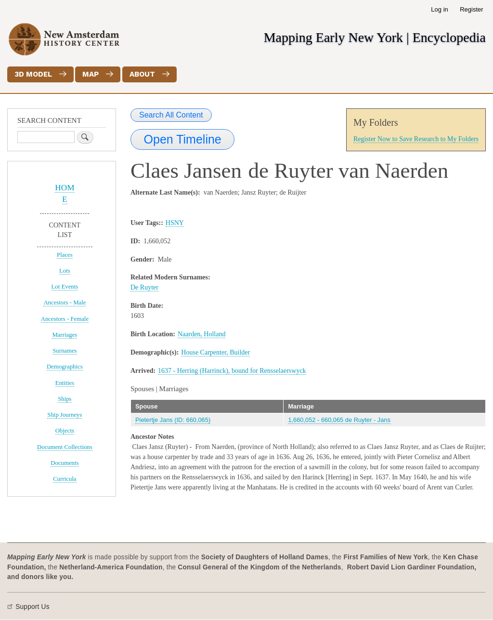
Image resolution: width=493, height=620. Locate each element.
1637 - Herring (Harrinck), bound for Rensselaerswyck (232, 370)
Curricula (64, 478)
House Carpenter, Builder (215, 352)
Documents (64, 463)
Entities (64, 383)
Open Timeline (182, 139)
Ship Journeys (64, 414)
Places (65, 254)
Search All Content (171, 115)
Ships (64, 399)
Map (90, 74)
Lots (64, 270)
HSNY (175, 222)
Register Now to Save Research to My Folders (416, 139)
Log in (439, 9)
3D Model (33, 74)
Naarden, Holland (202, 334)
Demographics (65, 366)
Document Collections (64, 447)
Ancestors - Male (64, 302)
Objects (64, 430)
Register (471, 9)
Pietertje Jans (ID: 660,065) (172, 419)
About (142, 74)
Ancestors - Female (65, 319)
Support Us (32, 606)
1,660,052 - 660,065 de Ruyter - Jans (339, 419)
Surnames (64, 350)
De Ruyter (144, 287)
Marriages (64, 334)
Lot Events (65, 286)
